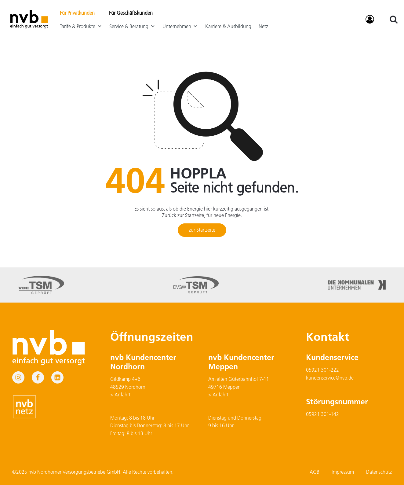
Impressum (343, 472)
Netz (263, 26)
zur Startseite (202, 230)
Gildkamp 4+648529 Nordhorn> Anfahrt (127, 387)
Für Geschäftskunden (131, 13)
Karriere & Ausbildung (228, 26)
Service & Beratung (132, 26)
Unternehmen (180, 26)
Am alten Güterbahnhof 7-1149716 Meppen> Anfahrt (238, 387)
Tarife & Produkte (81, 26)
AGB (314, 472)
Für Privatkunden (77, 13)
